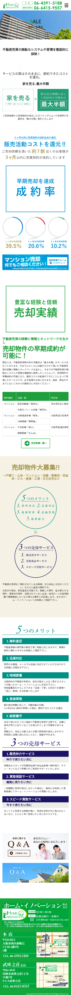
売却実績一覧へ (36, 443)
